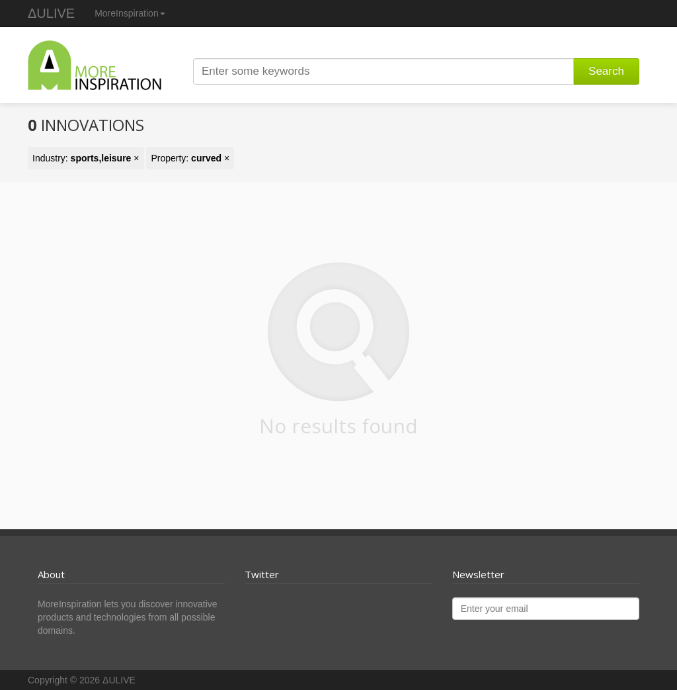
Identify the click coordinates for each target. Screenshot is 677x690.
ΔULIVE (51, 13)
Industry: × (85, 158)
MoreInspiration (130, 13)
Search (606, 71)
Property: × (190, 158)
